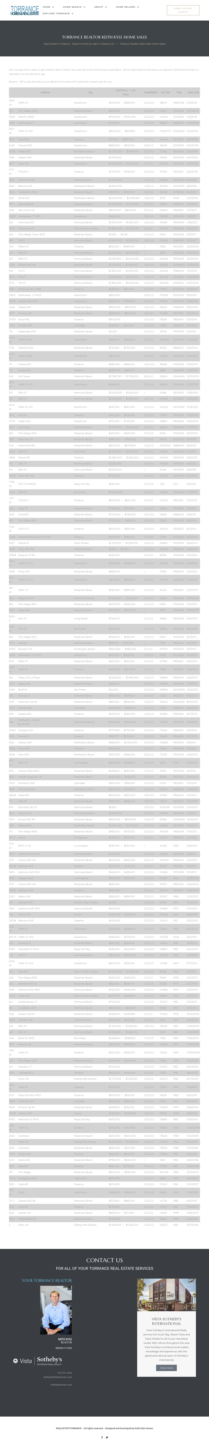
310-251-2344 (64, 1373)
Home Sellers (127, 7)
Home (48, 7)
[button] (183, 10)
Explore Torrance (58, 13)
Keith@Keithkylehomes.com (57, 1377)
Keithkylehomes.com (61, 1384)
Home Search (74, 7)
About (100, 7)
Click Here (166, 1367)
